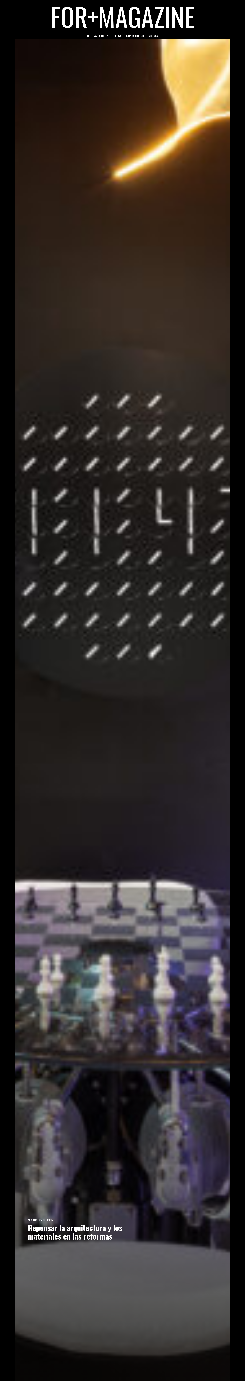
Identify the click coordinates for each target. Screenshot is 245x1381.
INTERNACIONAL (96, 35)
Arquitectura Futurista (41, 1220)
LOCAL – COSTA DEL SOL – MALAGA (137, 35)
